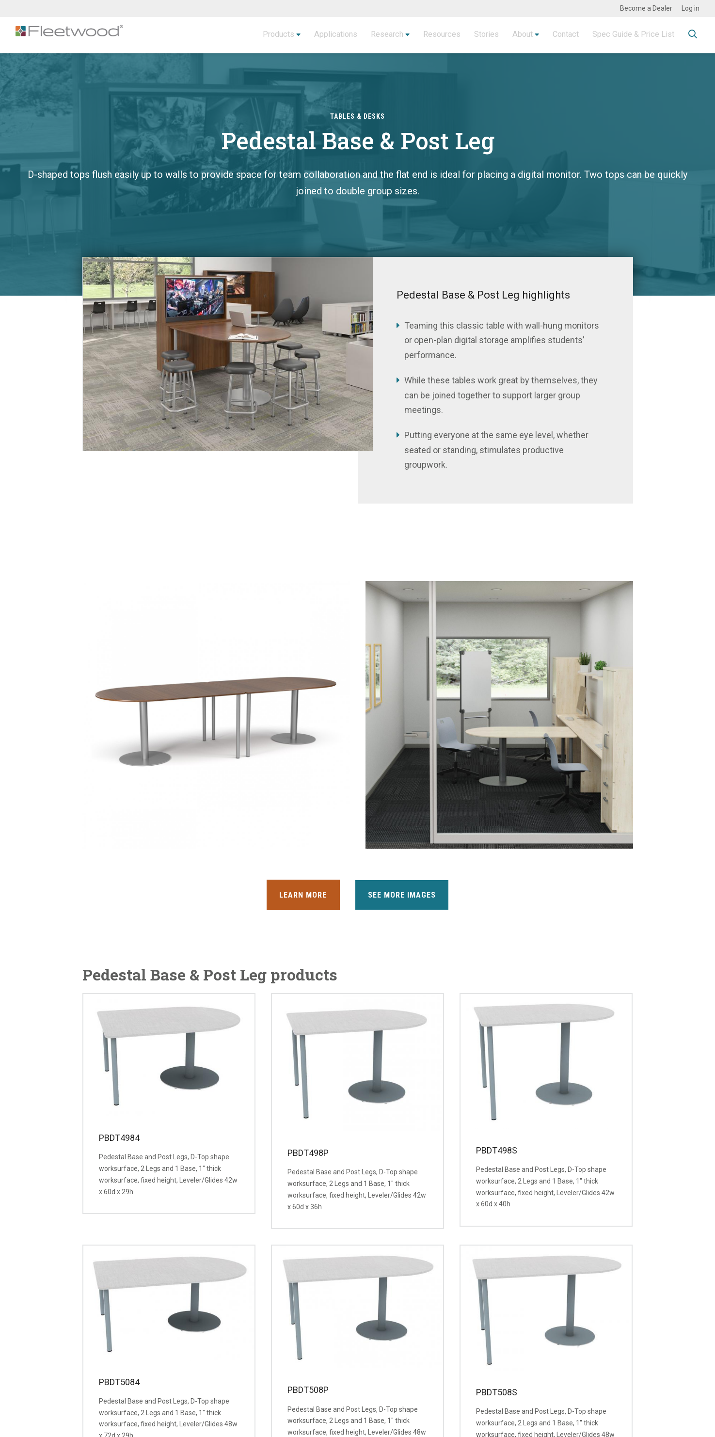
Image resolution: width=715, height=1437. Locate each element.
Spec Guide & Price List (629, 35)
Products (244, 35)
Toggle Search (692, 35)
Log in (690, 8)
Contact (556, 35)
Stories (470, 35)
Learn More (299, 895)
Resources (422, 35)
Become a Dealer (646, 8)
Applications (306, 35)
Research (362, 35)
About (509, 35)
